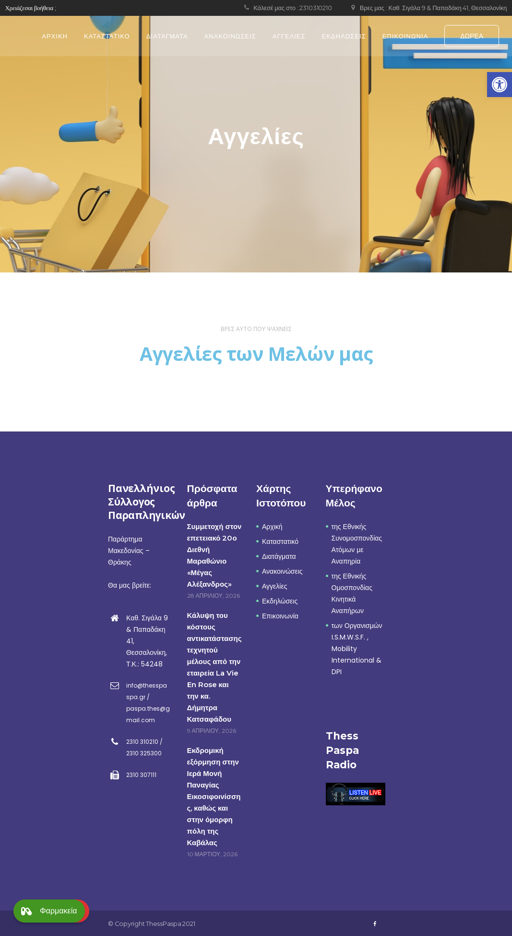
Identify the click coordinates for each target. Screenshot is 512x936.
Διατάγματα (279, 556)
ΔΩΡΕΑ (471, 36)
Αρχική (272, 526)
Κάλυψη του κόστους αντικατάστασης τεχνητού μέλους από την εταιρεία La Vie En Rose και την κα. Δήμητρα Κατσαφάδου (214, 667)
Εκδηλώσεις (280, 601)
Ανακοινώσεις (282, 571)
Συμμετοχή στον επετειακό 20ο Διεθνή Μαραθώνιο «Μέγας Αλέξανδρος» (214, 555)
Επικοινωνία (280, 616)
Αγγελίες (274, 586)
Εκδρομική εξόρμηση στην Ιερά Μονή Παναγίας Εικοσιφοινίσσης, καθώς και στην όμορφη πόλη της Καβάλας (214, 796)
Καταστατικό (280, 541)
